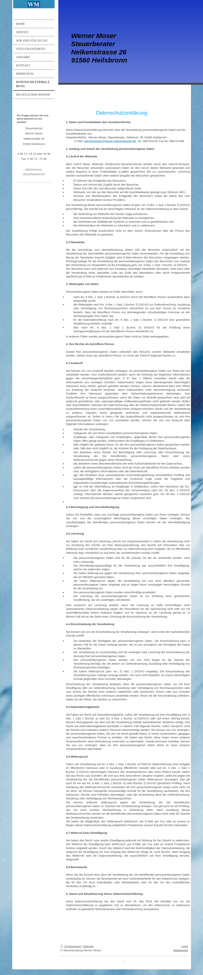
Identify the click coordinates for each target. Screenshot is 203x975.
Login (184, 946)
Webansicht (180, 950)
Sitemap (88, 946)
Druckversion (71, 946)
